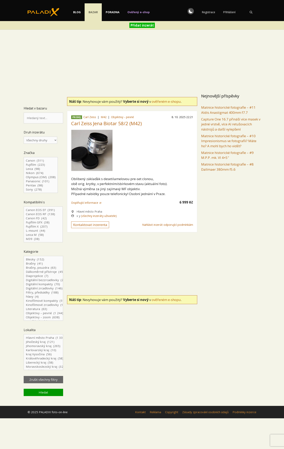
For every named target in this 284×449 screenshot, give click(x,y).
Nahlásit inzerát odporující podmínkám (167, 225)
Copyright (171, 412)
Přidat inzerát (142, 25)
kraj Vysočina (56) (43, 354)
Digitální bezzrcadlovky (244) (43, 280)
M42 (103, 117)
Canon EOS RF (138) (43, 214)
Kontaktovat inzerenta (90, 224)
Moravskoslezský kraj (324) (43, 367)
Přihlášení (229, 12)
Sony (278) (40, 189)
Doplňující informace (84, 203)
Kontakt (140, 412)
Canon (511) (40, 160)
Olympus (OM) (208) (40, 177)
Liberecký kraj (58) (43, 362)
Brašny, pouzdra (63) (43, 268)
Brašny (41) (43, 263)
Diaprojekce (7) (43, 276)
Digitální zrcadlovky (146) (43, 288)
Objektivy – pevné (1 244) (43, 313)
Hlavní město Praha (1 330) (43, 338)
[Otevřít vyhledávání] (251, 12)
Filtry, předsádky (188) (43, 292)
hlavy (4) (43, 296)
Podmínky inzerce (244, 412)
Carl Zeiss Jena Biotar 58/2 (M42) (106, 123)
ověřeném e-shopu (166, 101)
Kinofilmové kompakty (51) (43, 301)
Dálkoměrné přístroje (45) (43, 272)
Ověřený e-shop (148, 12)
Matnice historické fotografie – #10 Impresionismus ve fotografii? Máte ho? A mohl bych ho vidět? (228, 141)
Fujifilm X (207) (43, 226)
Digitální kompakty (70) (43, 284)
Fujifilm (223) (40, 165)
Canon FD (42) (43, 218)
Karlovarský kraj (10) (43, 350)
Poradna (123, 12)
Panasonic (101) (40, 181)
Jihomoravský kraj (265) (43, 346)
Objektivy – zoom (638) (43, 317)
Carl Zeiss (89, 117)
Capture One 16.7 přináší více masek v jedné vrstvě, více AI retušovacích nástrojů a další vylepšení (230, 124)
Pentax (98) (40, 185)
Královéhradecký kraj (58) (43, 358)
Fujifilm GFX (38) (43, 222)
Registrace (208, 12)
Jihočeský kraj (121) (43, 342)
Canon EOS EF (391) (43, 210)
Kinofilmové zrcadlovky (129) (43, 305)
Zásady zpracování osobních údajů (205, 412)
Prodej (76, 117)
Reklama (155, 412)
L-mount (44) (43, 231)
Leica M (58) (43, 235)
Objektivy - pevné (122, 117)
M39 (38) (43, 239)
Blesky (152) (43, 259)
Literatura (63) (43, 309)
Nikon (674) (40, 173)
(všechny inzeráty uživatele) (99, 216)
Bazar (103, 12)
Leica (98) (40, 169)
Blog (87, 12)
